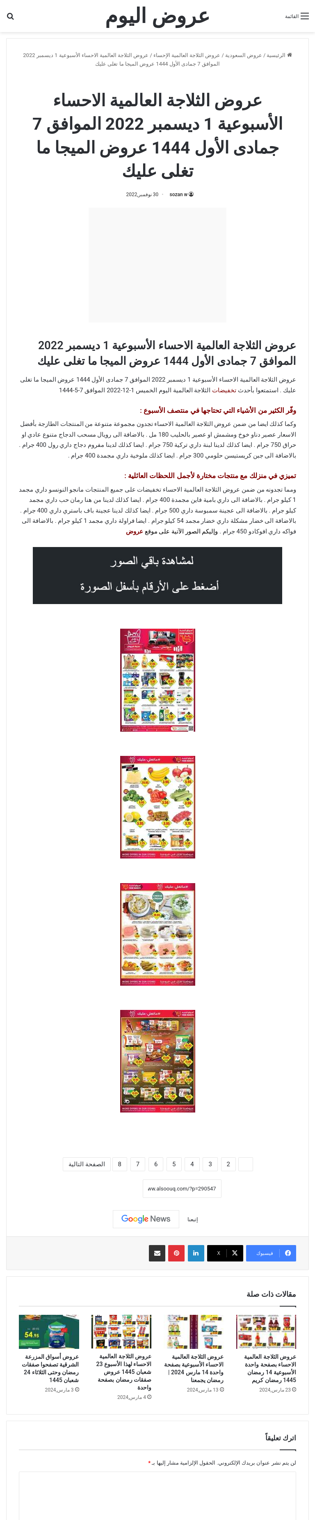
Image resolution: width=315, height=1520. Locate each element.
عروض (134, 531)
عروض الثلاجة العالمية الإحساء (187, 55)
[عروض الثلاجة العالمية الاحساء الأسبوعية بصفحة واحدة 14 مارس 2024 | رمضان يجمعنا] (194, 1332)
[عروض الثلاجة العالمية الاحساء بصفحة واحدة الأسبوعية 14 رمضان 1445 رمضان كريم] (266, 1332)
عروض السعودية (243, 55)
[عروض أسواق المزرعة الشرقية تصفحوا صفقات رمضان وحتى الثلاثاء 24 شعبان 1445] (49, 1332)
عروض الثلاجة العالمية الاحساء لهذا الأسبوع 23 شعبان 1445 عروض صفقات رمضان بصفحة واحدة (123, 1372)
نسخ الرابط (117, 1188)
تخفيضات (224, 390)
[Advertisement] (157, 265)
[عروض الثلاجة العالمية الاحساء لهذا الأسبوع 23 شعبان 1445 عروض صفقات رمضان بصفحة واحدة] (121, 1332)
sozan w (179, 194)
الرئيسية (279, 55)
